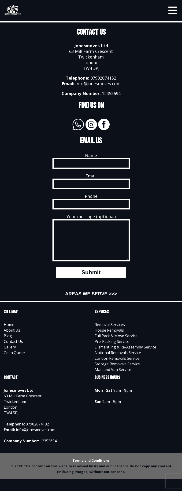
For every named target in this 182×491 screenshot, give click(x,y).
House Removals (109, 337)
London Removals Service (117, 365)
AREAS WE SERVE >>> (91, 300)
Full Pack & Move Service (116, 342)
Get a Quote (14, 359)
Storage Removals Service (117, 371)
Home (9, 331)
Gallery (10, 354)
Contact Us (13, 348)
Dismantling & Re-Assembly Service (125, 354)
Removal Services (110, 331)
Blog (8, 342)
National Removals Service (118, 359)
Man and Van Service (113, 376)
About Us (12, 337)
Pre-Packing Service (112, 348)
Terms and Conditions (91, 467)
